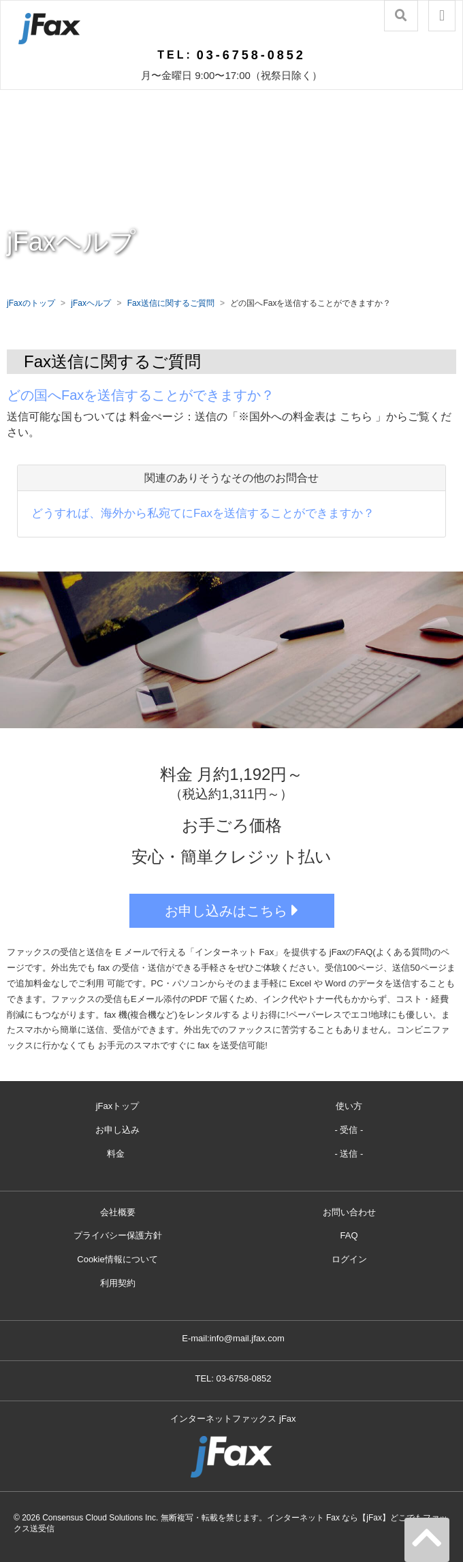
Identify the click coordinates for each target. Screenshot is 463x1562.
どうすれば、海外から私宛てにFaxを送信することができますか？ (202, 513)
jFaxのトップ (31, 303)
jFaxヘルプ (91, 303)
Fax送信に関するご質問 (170, 303)
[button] (442, 15)
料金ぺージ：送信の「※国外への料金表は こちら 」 (257, 416)
